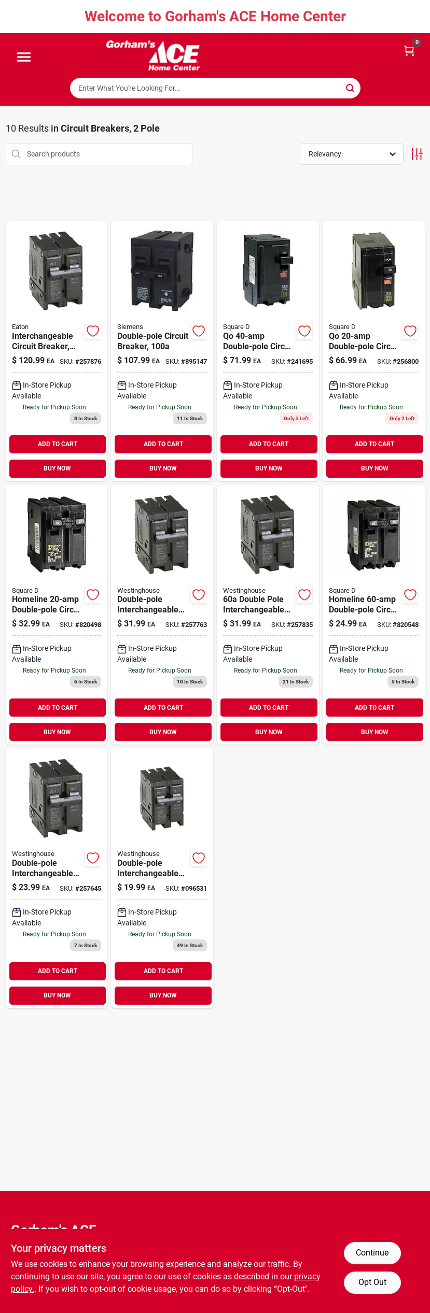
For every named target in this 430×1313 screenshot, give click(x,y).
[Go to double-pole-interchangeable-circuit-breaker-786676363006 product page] (162, 878)
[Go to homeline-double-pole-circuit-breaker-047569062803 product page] (374, 615)
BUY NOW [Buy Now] (57, 468)
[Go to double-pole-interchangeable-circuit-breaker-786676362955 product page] (162, 615)
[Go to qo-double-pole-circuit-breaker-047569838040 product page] (268, 351)
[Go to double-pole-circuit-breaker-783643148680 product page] (162, 351)
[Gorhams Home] (153, 55)
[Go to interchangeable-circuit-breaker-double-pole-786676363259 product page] (57, 351)
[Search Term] (215, 88)
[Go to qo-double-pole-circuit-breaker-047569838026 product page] (374, 351)
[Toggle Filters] (417, 154)
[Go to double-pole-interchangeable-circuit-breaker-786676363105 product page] (268, 615)
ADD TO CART (57, 444)
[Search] (350, 87)
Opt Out (372, 1282)
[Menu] (24, 57)
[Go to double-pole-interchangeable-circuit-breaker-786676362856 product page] (57, 878)
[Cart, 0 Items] (409, 50)
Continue (372, 1253)
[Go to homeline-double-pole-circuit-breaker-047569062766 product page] (57, 615)
